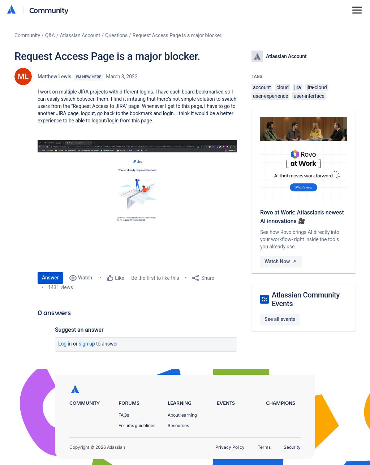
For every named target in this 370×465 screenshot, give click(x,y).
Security (292, 447)
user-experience (270, 96)
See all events (279, 319)
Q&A (50, 35)
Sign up (87, 344)
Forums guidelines (137, 425)
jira (297, 87)
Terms (264, 447)
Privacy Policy (230, 447)
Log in (65, 344)
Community (49, 10)
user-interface (309, 96)
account (262, 87)
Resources (178, 425)
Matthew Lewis (54, 76)
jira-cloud (316, 87)
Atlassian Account (80, 35)
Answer (50, 278)
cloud (282, 87)
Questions (116, 35)
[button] (137, 202)
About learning (182, 415)
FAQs (124, 415)
